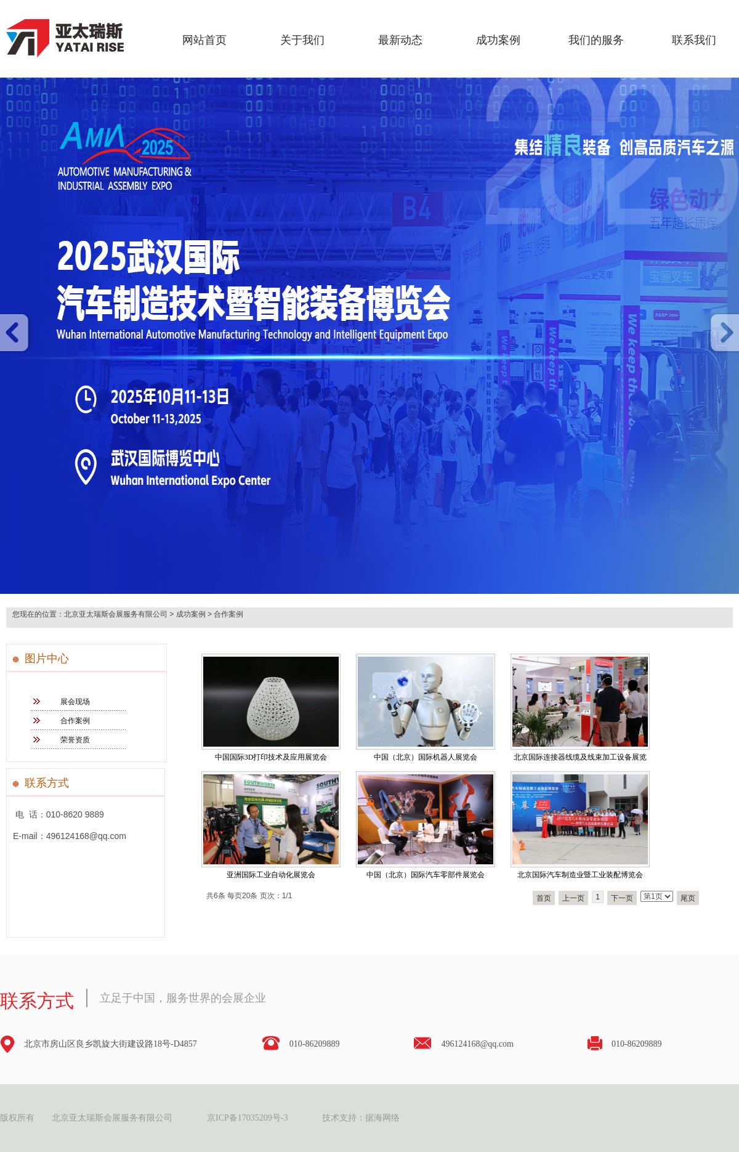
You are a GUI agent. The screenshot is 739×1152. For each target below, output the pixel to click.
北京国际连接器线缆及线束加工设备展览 (580, 757)
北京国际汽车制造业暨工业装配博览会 (580, 874)
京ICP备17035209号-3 (247, 1117)
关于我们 (302, 40)
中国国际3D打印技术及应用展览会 (271, 757)
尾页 (687, 898)
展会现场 (75, 701)
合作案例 (228, 614)
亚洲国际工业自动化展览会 (271, 874)
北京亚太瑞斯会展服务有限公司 (116, 614)
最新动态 (400, 40)
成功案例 (498, 40)
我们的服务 (596, 40)
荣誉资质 (75, 740)
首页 (543, 898)
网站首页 (204, 40)
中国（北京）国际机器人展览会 (425, 757)
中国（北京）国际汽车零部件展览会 (425, 874)
